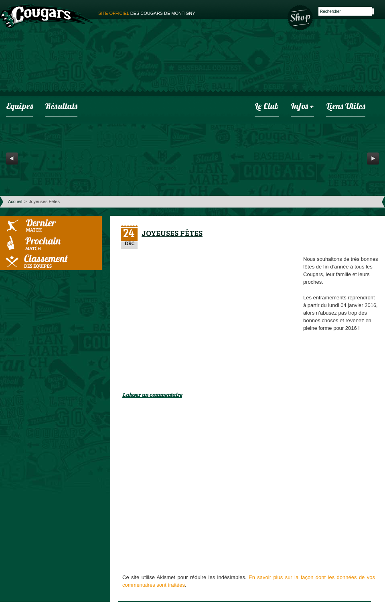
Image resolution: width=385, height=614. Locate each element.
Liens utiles (345, 107)
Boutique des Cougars (301, 17)
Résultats (61, 107)
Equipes (19, 107)
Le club (267, 107)
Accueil (15, 201)
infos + (302, 107)
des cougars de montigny (146, 13)
